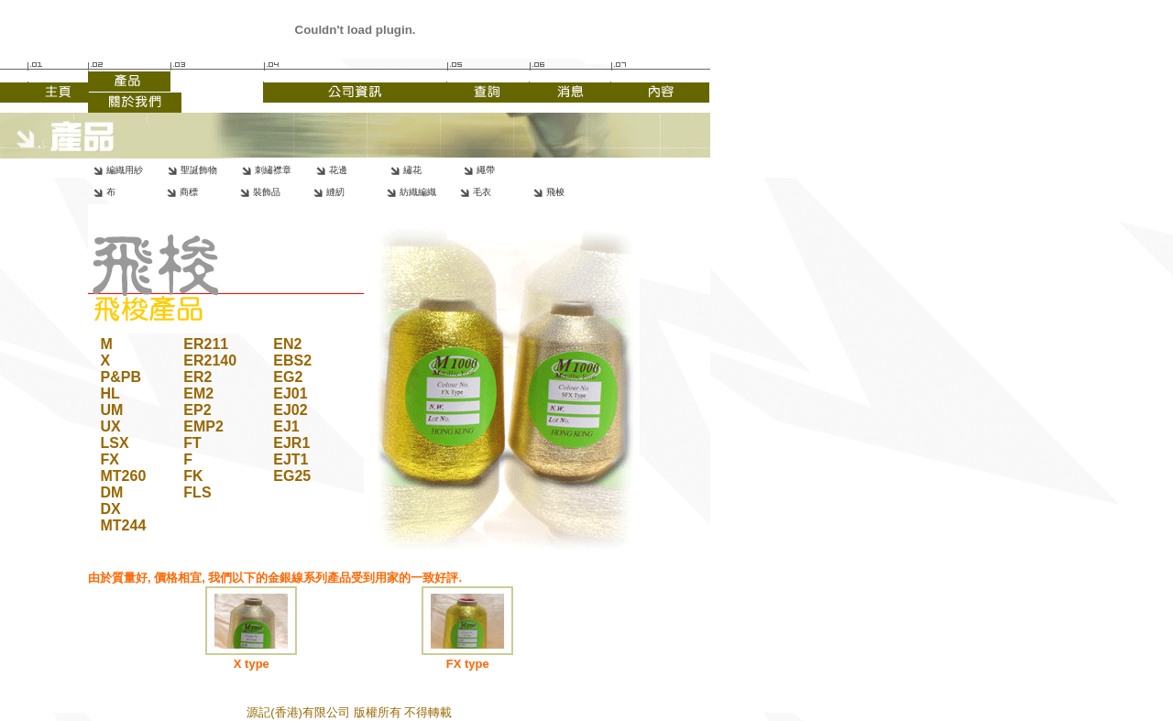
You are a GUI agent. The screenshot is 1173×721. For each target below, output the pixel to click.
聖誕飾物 (199, 170)
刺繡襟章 (273, 170)
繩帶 (486, 170)
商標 (189, 192)
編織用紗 (124, 170)
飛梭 (555, 192)
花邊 (338, 170)
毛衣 (482, 192)
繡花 (412, 170)
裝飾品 (266, 192)
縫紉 (335, 192)
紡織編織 (418, 192)
